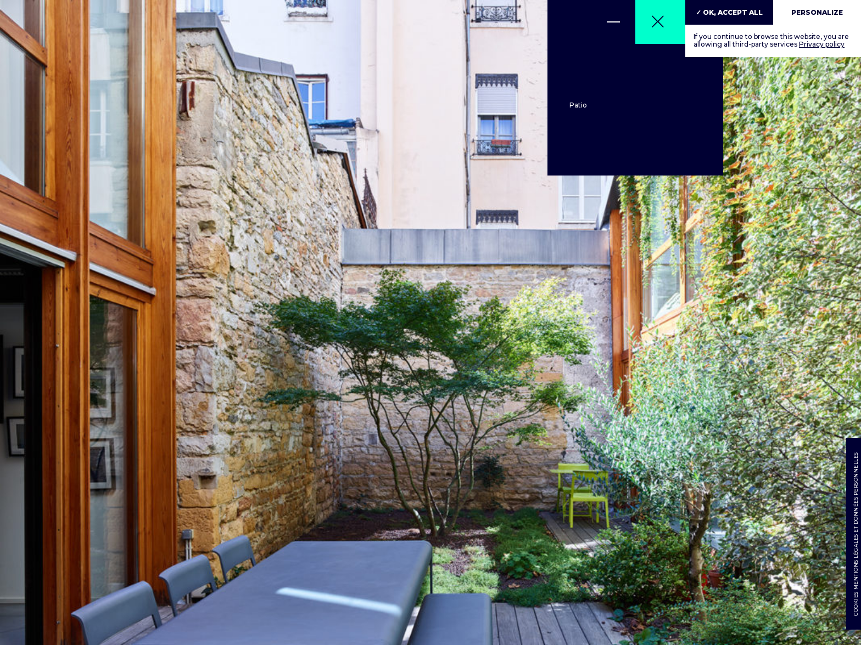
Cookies (855, 604)
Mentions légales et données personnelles (855, 521)
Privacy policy (822, 44)
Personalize (817, 12)
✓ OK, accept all (729, 12)
